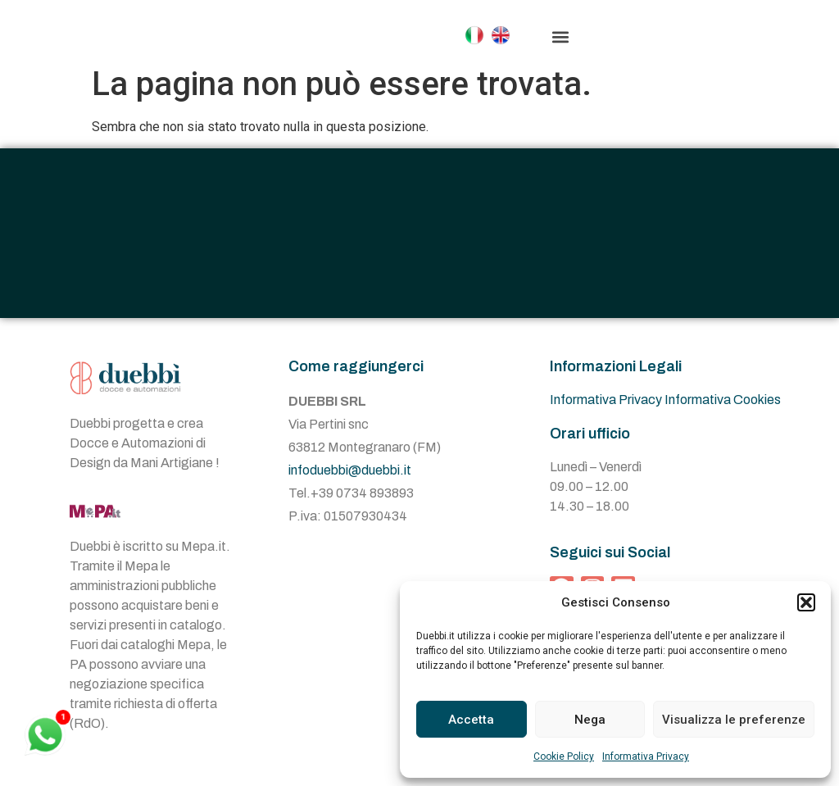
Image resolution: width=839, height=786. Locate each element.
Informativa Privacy (645, 756)
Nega (589, 719)
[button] (806, 602)
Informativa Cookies (722, 416)
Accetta (471, 719)
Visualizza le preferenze (733, 719)
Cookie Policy (563, 756)
